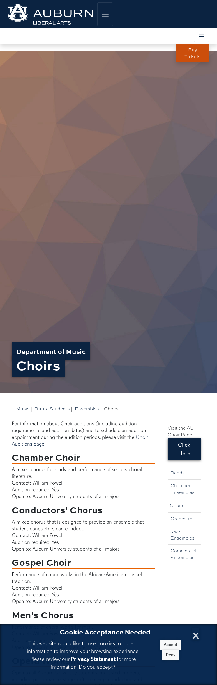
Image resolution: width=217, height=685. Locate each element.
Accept (170, 644)
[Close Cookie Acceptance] (195, 634)
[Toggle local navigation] (201, 36)
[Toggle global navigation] (105, 14)
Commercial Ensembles (183, 554)
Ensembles (87, 409)
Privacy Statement (93, 659)
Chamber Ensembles (182, 489)
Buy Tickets (192, 53)
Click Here (184, 449)
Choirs (177, 505)
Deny (171, 654)
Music (22, 409)
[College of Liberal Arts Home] (50, 14)
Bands (177, 473)
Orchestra (181, 519)
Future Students (52, 409)
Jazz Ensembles (182, 534)
